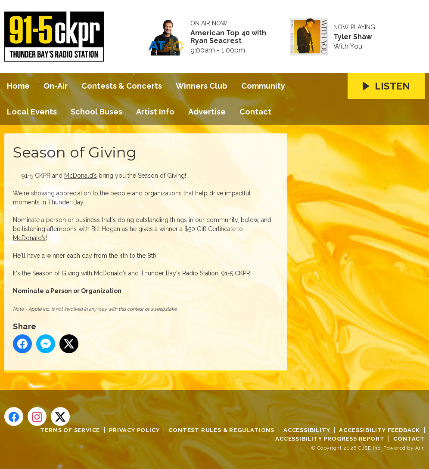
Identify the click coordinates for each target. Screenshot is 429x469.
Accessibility (306, 430)
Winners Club (201, 85)
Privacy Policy (134, 430)
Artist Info (155, 111)
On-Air (56, 85)
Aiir (419, 448)
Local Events (32, 111)
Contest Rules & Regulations (221, 430)
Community (263, 85)
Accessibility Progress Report (329, 438)
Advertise (207, 111)
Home (18, 85)
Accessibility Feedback (379, 430)
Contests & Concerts (121, 85)
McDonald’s (80, 175)
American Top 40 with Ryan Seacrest (228, 37)
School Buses (96, 111)
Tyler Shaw (352, 37)
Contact (255, 111)
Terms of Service (70, 430)
